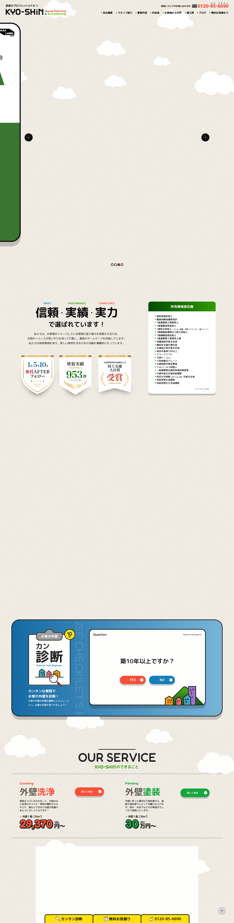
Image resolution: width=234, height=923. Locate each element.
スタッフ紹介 (125, 12)
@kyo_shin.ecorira (178, 717)
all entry (94, 650)
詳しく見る (87, 347)
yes (133, 236)
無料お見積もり (219, 12)
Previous (29, 29)
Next (205, 29)
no (162, 236)
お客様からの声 (173, 12)
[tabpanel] (117, 21)
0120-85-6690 (168, 918)
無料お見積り (119, 918)
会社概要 (108, 12)
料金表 (155, 12)
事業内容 (142, 12)
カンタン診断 (71, 918)
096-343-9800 (31, 851)
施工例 (190, 12)
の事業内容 (107, 510)
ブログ (202, 12)
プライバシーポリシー (144, 866)
